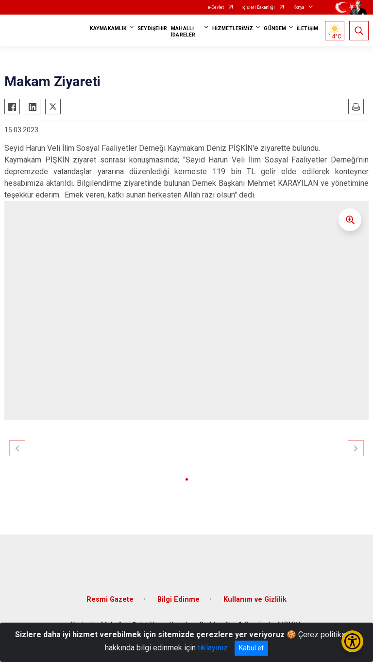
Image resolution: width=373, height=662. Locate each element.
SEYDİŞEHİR (152, 28)
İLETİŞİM (307, 28)
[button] (187, 479)
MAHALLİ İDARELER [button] (183, 31)
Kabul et (251, 648)
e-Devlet (216, 7)
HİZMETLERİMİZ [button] (232, 28)
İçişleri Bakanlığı (258, 7)
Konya (299, 7)
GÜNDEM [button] (275, 28)
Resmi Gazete (110, 599)
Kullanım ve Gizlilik (255, 599)
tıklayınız (213, 647)
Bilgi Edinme (178, 599)
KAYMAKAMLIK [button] (108, 28)
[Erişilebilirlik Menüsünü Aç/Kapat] (352, 641)
